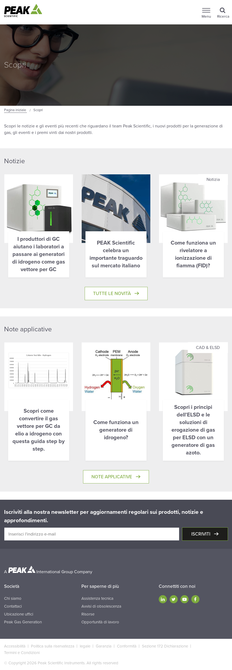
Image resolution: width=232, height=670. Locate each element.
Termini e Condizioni (22, 652)
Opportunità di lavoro (100, 622)
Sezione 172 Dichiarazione (165, 646)
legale (85, 646)
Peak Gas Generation (23, 622)
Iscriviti (201, 534)
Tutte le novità (112, 293)
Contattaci (13, 606)
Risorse (87, 614)
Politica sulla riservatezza (52, 646)
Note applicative (112, 477)
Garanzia (104, 646)
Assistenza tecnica (97, 598)
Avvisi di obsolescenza (101, 606)
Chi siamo (12, 598)
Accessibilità (15, 646)
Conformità (126, 646)
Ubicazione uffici (18, 614)
